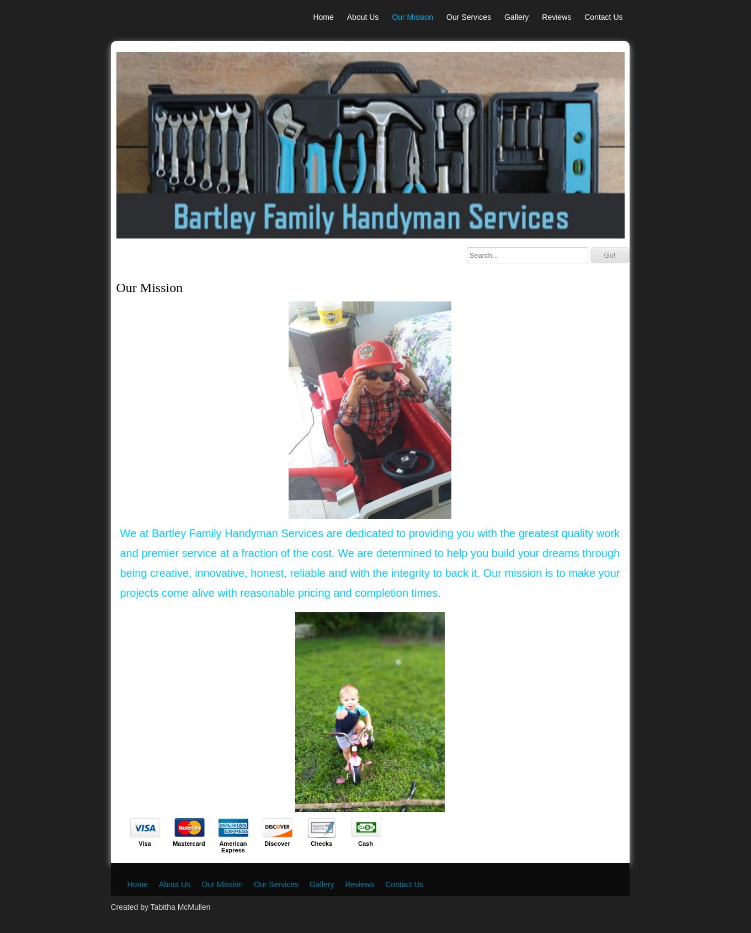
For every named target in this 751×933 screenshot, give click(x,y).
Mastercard (189, 843)
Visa (145, 843)
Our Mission (412, 17)
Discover (277, 843)
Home (323, 17)
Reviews (556, 17)
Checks (321, 843)
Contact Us (603, 17)
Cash (365, 843)
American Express (233, 847)
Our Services (468, 17)
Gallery (516, 17)
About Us (363, 17)
